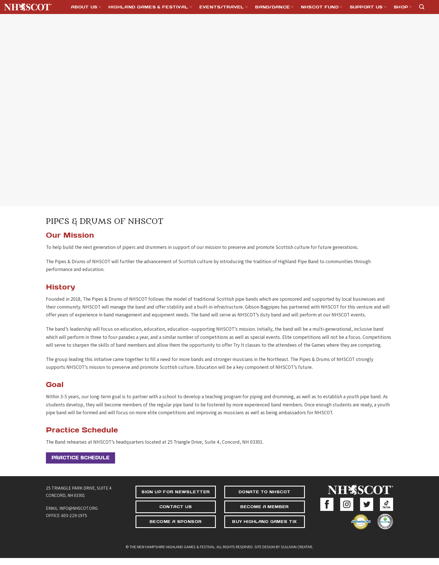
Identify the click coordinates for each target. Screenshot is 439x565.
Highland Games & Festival (150, 7)
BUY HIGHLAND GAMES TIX (264, 521)
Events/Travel (223, 7)
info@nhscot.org (78, 508)
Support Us (368, 7)
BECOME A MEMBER (264, 506)
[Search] (421, 7)
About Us (86, 7)
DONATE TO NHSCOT (265, 491)
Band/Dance (274, 7)
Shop (403, 7)
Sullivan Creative (296, 546)
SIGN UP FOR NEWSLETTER (175, 491)
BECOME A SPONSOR (176, 521)
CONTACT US (175, 506)
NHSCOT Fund (321, 7)
